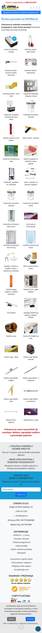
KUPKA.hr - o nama (21, 535)
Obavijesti (21, 553)
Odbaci (11, 619)
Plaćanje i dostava (21, 538)
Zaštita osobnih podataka (21, 549)
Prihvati (30, 619)
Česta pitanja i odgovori (21, 562)
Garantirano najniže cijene (21, 559)
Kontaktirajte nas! (21, 569)
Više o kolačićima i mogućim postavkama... (21, 623)
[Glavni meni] (39, 7)
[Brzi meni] (38, 629)
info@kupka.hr (21, 516)
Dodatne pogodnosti (21, 542)
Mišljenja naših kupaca (21, 566)
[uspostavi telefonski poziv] (36, 7)
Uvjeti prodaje (21, 546)
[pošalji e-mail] (33, 7)
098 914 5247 (21, 511)
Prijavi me (21, 494)
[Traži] (30, 7)
